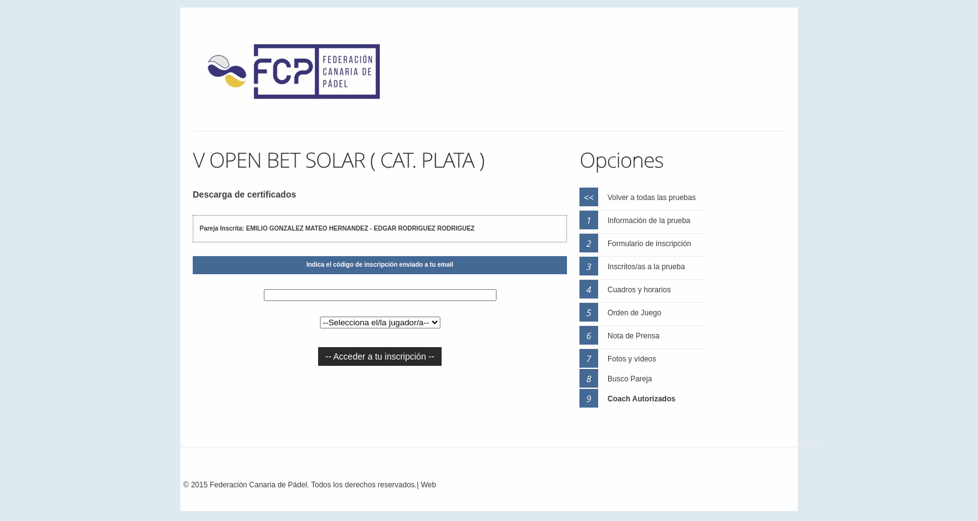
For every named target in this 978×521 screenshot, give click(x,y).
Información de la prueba (649, 220)
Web (428, 484)
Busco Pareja (630, 379)
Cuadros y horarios (639, 289)
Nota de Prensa (633, 336)
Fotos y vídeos (632, 359)
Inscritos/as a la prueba (646, 266)
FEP (300, 75)
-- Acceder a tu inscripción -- (380, 356)
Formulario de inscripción (649, 243)
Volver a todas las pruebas (651, 197)
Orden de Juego (634, 312)
